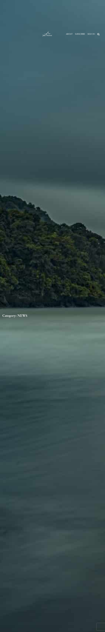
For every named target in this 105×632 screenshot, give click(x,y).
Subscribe (80, 34)
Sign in (91, 34)
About (69, 34)
